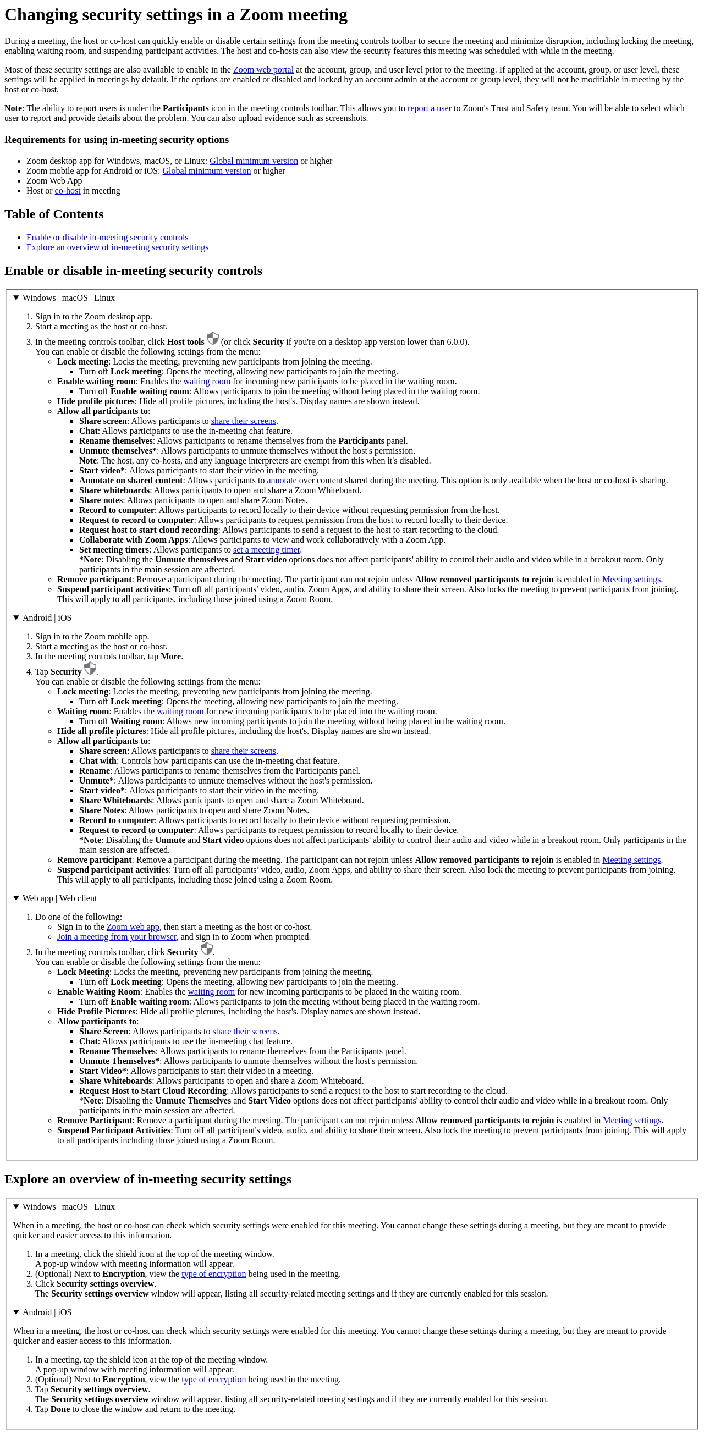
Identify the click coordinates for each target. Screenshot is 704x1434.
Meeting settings (631, 579)
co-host (68, 190)
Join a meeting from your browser (117, 936)
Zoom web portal (263, 69)
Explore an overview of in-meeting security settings (117, 247)
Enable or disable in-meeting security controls (107, 237)
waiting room (206, 381)
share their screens (243, 421)
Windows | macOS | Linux (69, 297)
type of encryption (214, 1273)
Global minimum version (254, 161)
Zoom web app (133, 926)
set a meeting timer (266, 549)
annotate (281, 480)
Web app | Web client (60, 898)
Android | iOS (47, 617)
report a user (430, 108)
